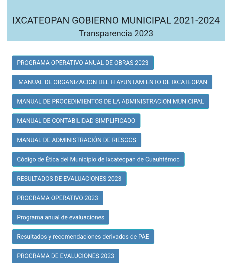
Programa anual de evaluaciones (60, 217)
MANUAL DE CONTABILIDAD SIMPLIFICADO (76, 120)
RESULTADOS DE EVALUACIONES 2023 (69, 178)
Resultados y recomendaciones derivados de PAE (83, 236)
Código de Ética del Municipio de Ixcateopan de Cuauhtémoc (98, 159)
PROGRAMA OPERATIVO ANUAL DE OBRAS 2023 (83, 62)
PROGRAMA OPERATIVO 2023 (57, 198)
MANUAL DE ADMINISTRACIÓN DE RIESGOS (76, 140)
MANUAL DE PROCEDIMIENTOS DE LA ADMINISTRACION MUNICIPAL (110, 101)
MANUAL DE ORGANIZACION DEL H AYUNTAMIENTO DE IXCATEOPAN (112, 82)
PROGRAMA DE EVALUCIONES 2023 (65, 256)
